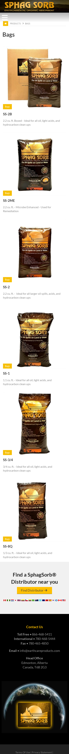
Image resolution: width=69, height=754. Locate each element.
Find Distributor (32, 590)
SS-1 (6, 373)
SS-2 (6, 287)
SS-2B (7, 114)
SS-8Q (7, 546)
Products (15, 23)
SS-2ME (9, 200)
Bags (27, 23)
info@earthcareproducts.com (40, 651)
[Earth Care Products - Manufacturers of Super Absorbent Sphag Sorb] (29, 6)
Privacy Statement (42, 752)
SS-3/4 (8, 460)
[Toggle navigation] (4, 17)
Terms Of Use (22, 752)
